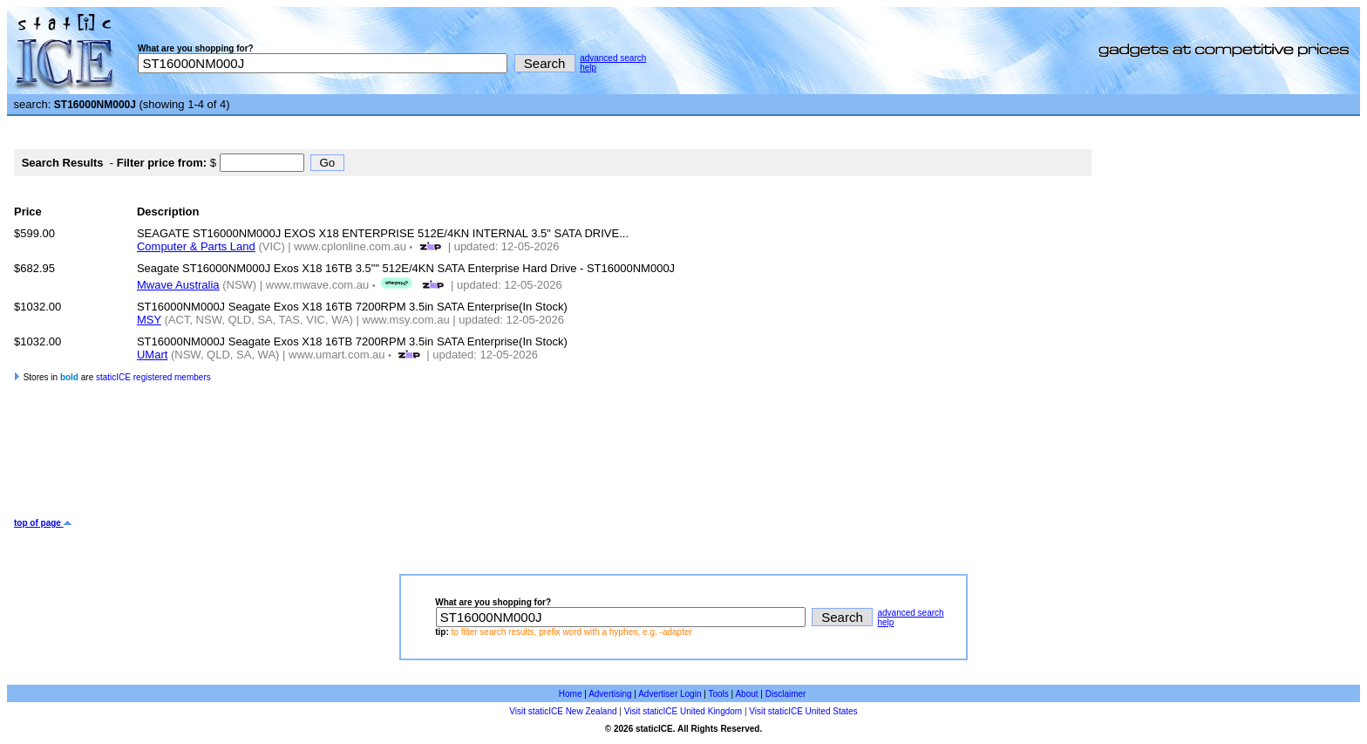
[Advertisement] (331, 461)
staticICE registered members (153, 377)
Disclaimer (785, 694)
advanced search (613, 58)
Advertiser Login (669, 694)
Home (570, 694)
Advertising (609, 694)
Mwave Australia (178, 284)
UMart (152, 354)
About (746, 694)
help (588, 67)
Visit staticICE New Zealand (562, 711)
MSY (149, 319)
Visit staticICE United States (803, 711)
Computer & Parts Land (196, 246)
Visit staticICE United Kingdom (683, 711)
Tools (718, 694)
